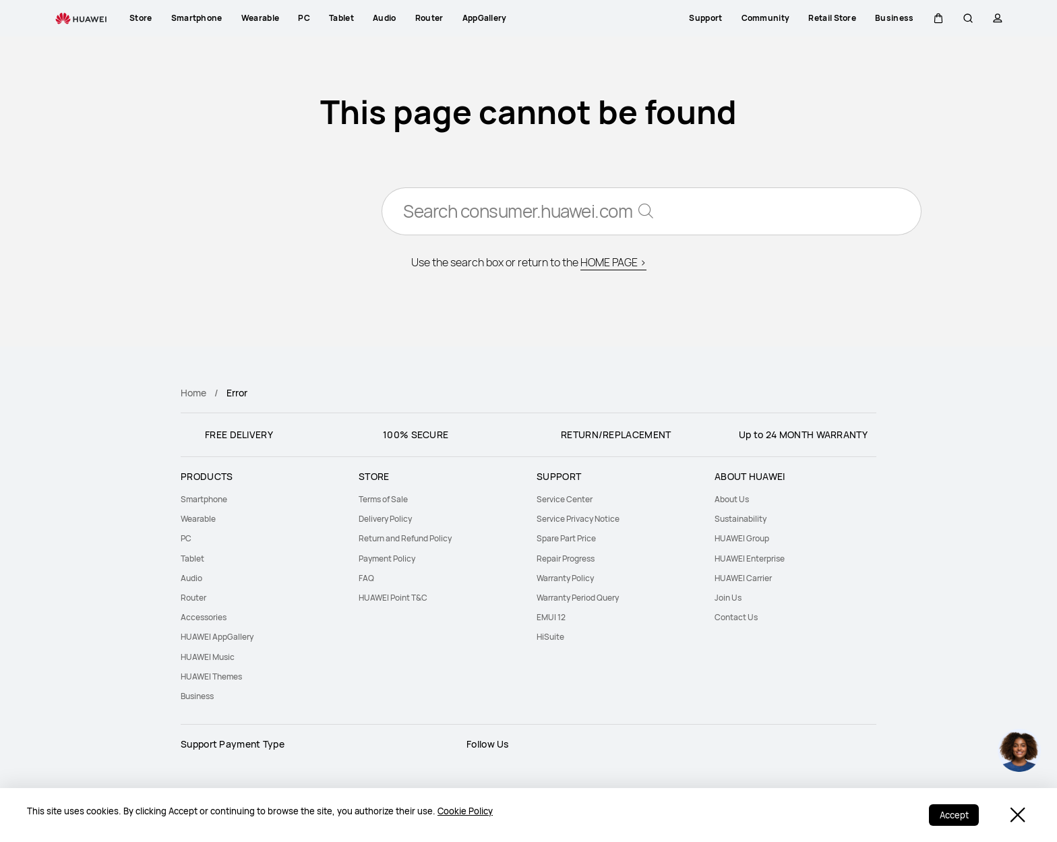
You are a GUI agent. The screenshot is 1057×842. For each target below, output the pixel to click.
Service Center (565, 499)
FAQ (366, 578)
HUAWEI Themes (211, 676)
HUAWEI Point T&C (393, 597)
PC (186, 538)
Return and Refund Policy (405, 538)
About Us (732, 499)
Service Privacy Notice (578, 518)
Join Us (728, 597)
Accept (953, 815)
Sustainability (740, 518)
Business (197, 696)
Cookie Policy (465, 811)
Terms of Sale (383, 499)
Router (193, 597)
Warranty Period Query (578, 597)
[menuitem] (261, 499)
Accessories (204, 617)
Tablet (192, 558)
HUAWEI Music (208, 657)
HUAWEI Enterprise (750, 558)
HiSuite (550, 636)
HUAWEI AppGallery (217, 636)
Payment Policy (387, 558)
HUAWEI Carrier (743, 578)
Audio (191, 578)
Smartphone (204, 499)
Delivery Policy (385, 518)
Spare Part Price (566, 538)
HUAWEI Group (742, 538)
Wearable (198, 518)
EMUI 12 (551, 617)
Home (193, 392)
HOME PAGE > (613, 262)
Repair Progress (566, 558)
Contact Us (736, 617)
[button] (938, 18)
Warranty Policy (565, 578)
